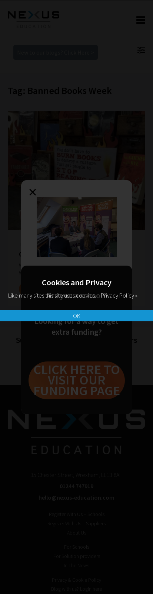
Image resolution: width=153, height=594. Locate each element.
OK (76, 315)
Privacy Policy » (119, 295)
